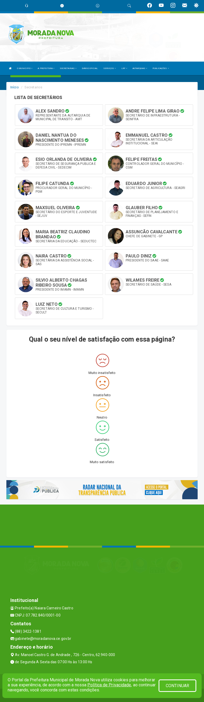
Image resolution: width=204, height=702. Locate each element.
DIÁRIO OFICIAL (90, 68)
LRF (124, 68)
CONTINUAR (177, 685)
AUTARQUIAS (140, 68)
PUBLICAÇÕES (160, 68)
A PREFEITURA (46, 68)
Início (14, 87)
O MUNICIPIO (24, 68)
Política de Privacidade (109, 684)
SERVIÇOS (109, 68)
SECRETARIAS (68, 68)
